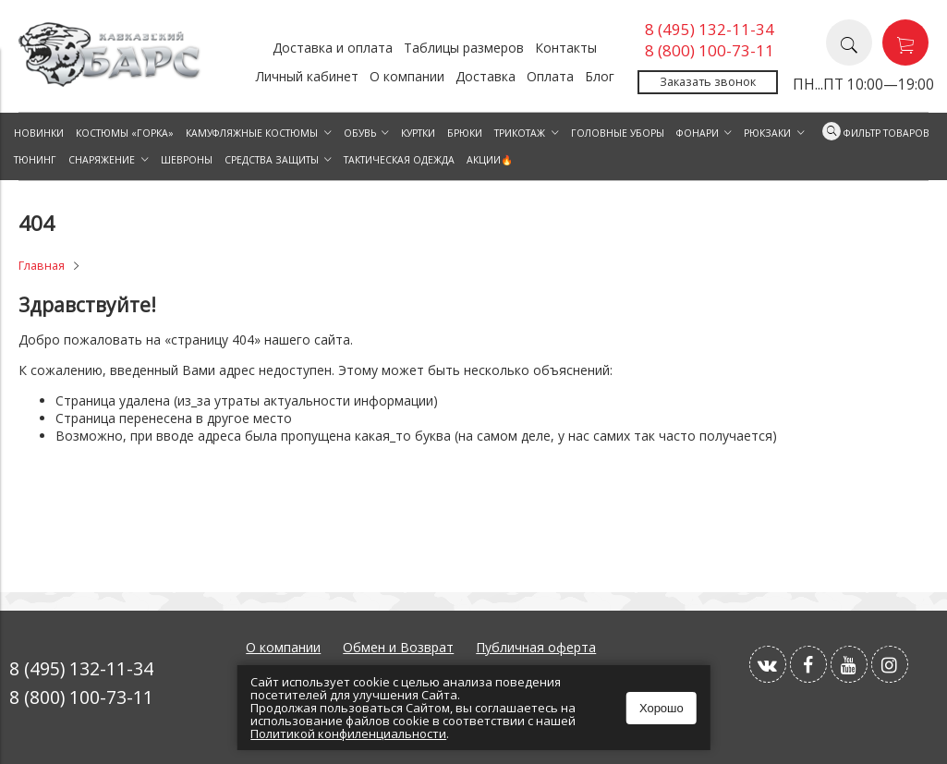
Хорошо (661, 708)
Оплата (550, 76)
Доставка (485, 76)
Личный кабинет (307, 76)
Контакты (566, 47)
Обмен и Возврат (398, 647)
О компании (407, 76)
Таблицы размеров (464, 47)
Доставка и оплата (333, 47)
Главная (41, 265)
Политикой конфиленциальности (348, 733)
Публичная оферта (536, 647)
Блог (599, 76)
